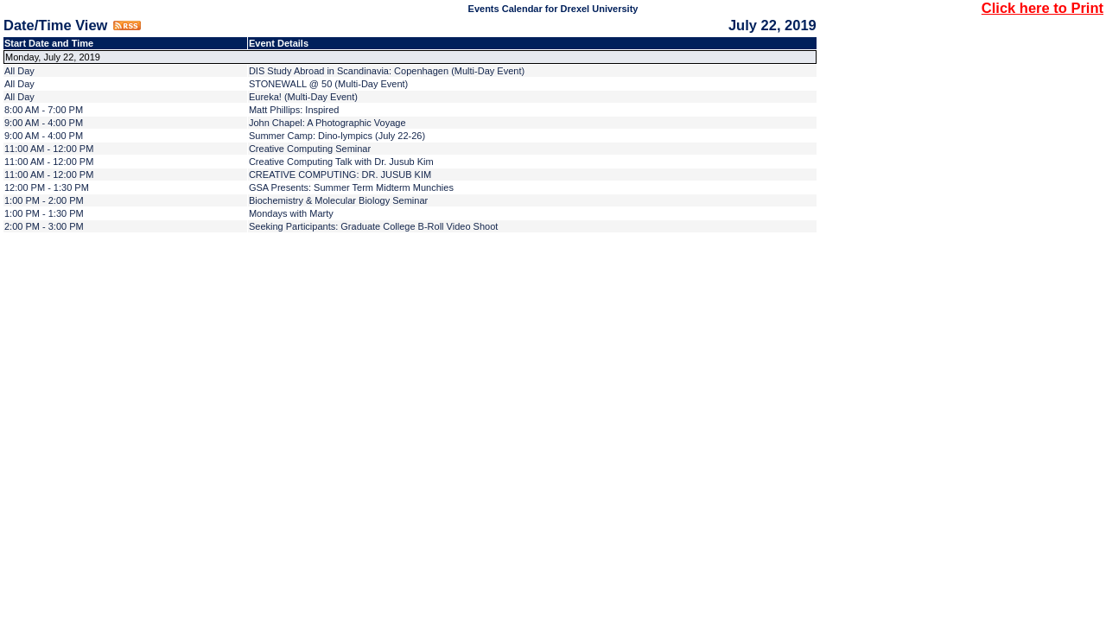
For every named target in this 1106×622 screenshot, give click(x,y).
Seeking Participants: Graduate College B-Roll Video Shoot (373, 226)
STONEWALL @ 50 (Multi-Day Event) (328, 84)
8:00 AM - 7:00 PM (43, 110)
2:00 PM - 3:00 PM (44, 226)
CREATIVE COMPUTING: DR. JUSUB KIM (340, 174)
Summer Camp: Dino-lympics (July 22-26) (337, 135)
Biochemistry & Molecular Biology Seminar (338, 200)
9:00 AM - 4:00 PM (43, 122)
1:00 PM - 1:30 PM (44, 213)
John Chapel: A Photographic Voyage (327, 122)
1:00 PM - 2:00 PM (44, 200)
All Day (19, 71)
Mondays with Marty (291, 213)
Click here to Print (1042, 8)
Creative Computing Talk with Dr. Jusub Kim (341, 161)
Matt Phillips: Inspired (294, 110)
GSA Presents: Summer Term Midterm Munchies (351, 187)
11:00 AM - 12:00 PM (48, 148)
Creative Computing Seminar (310, 148)
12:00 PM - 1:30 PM (46, 187)
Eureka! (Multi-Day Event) (303, 97)
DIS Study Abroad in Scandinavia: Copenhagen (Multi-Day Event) (386, 71)
